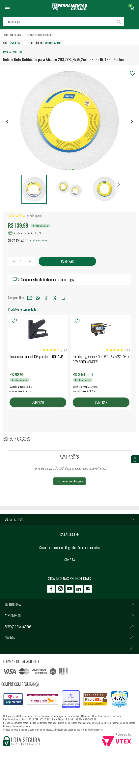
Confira (69, 559)
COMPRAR (38, 402)
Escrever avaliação (69, 481)
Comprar (67, 261)
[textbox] (63, 21)
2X (22, 240)
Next (129, 357)
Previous (10, 357)
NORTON (17, 52)
